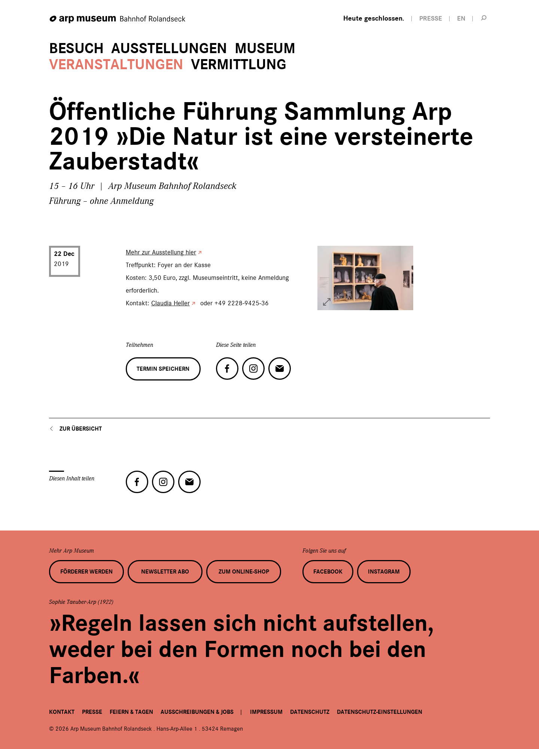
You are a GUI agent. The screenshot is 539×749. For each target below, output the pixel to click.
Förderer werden (86, 571)
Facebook (327, 571)
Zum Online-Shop (244, 571)
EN (461, 18)
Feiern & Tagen (131, 712)
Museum (265, 48)
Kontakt (61, 712)
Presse (92, 712)
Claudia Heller (170, 303)
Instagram (384, 571)
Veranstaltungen (116, 64)
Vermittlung (238, 64)
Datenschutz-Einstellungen (379, 712)
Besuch (76, 48)
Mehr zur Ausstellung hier (161, 252)
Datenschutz (309, 712)
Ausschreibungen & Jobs (197, 712)
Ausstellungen (169, 48)
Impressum (266, 712)
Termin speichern (163, 369)
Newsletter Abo (165, 571)
